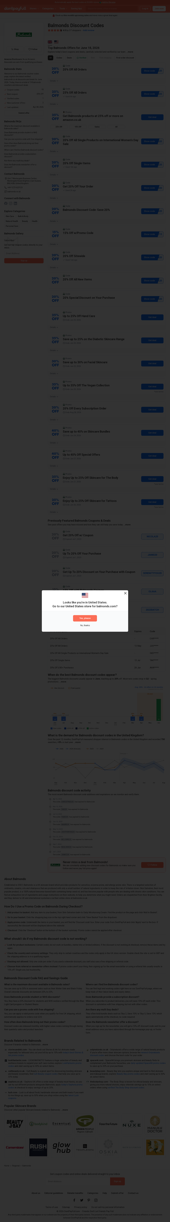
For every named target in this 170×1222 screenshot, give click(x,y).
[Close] (125, 593)
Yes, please (85, 618)
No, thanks (85, 625)
